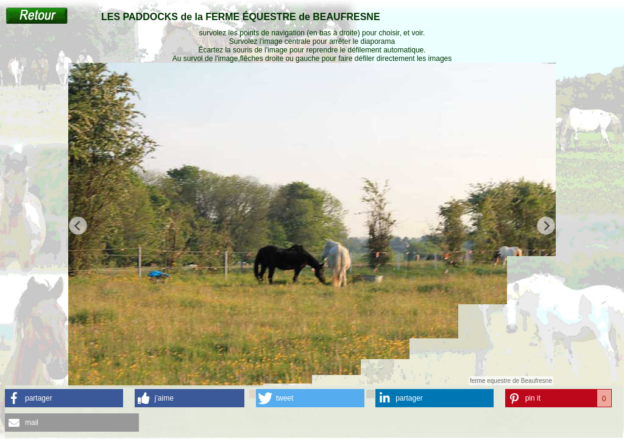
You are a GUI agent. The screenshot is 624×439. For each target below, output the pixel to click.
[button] (64, 398)
